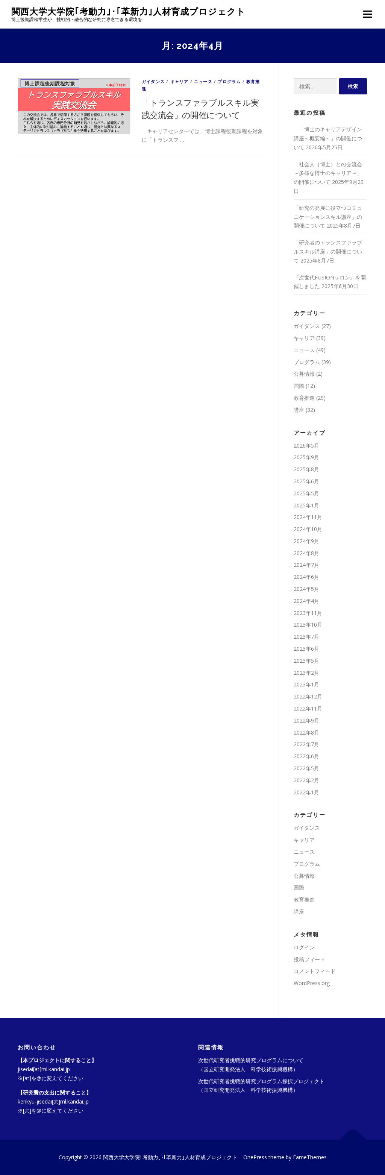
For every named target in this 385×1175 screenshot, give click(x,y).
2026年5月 (306, 445)
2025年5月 (306, 493)
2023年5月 (306, 660)
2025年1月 (306, 505)
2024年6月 (306, 576)
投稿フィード (309, 959)
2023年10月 (308, 624)
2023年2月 (306, 672)
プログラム (229, 81)
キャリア (179, 81)
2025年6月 (306, 481)
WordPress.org (312, 983)
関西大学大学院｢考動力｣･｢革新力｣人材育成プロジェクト (128, 11)
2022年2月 (306, 780)
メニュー (367, 14)
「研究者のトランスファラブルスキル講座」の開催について (328, 251)
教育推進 (304, 397)
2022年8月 (306, 732)
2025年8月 (306, 469)
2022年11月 (308, 708)
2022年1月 (306, 792)
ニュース (203, 81)
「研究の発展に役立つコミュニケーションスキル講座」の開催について (328, 216)
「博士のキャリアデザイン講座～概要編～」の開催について (328, 138)
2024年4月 (306, 600)
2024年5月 (306, 588)
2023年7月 (306, 636)
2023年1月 (306, 684)
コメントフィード (315, 971)
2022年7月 (306, 744)
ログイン (304, 947)
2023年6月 (306, 648)
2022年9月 (306, 720)
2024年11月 (308, 517)
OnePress (255, 1157)
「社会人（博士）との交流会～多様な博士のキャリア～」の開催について (328, 173)
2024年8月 (306, 553)
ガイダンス (153, 81)
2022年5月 (306, 768)
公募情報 (304, 373)
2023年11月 (308, 612)
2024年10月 (308, 529)
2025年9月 (306, 457)
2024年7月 (306, 564)
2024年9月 (306, 541)
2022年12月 (308, 696)
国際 (299, 385)
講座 (299, 409)
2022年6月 (306, 756)
